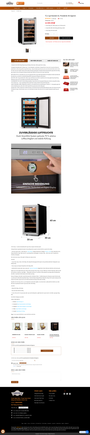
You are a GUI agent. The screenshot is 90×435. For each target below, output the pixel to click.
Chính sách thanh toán (39, 398)
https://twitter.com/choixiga (21, 308)
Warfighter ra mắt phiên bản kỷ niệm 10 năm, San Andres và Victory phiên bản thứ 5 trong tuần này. (74, 64)
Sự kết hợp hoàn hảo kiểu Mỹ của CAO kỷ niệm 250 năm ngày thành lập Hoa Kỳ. (74, 83)
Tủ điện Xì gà (51, 400)
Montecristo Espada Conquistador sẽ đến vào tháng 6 (74, 89)
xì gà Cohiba (29, 251)
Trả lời (14, 366)
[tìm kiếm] (59, 3)
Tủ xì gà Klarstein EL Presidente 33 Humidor (54, 335)
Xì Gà (25, 8)
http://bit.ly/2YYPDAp (21, 311)
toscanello (49, 423)
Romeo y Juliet (48, 251)
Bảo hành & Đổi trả (38, 400)
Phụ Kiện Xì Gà (40, 8)
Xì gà (29, 423)
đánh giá (29, 348)
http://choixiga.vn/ (20, 301)
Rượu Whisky (51, 8)
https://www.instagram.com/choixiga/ (24, 306)
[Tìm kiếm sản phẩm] (48, 3)
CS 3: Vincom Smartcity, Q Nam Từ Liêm (22, 415)
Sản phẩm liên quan (36, 60)
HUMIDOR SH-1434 (16, 334)
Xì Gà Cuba (33, 423)
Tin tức (58, 8)
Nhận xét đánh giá (53, 60)
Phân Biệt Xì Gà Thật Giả (39, 402)
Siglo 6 (63, 423)
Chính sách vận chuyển (39, 395)
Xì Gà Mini (30, 8)
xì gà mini (53, 423)
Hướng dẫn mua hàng (38, 393)
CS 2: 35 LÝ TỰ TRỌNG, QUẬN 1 (20, 413)
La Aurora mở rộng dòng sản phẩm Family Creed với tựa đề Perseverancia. (74, 77)
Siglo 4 (25, 423)
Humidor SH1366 (40, 334)
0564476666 (18, 402)
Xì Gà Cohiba (44, 423)
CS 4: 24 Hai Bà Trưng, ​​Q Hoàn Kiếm (21, 417)
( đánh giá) (54, 18)
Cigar (22, 423)
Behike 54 (66, 423)
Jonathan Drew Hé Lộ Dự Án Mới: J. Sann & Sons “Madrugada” (74, 70)
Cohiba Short (58, 423)
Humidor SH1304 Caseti (30, 334)
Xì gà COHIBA (52, 393)
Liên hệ (65, 8)
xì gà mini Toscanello (33, 268)
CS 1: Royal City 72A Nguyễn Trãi (21, 410)
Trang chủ (17, 8)
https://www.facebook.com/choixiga (24, 304)
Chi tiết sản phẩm (19, 60)
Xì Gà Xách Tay (38, 423)
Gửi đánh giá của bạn (47, 350)
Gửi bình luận (15, 382)
